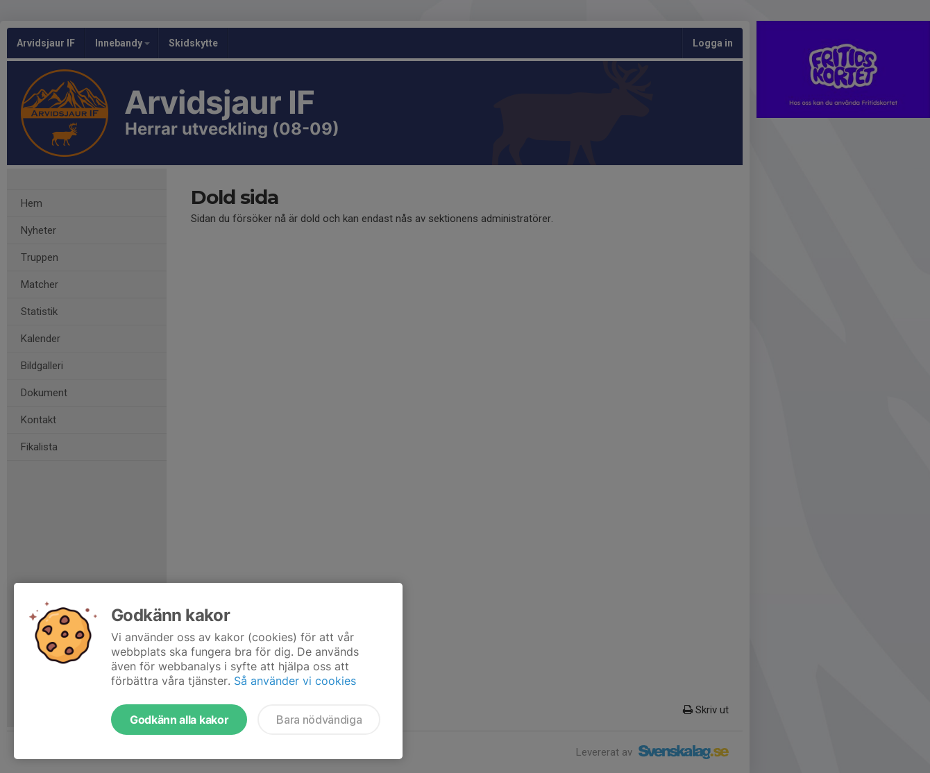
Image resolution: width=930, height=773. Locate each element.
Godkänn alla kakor (179, 720)
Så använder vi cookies (295, 681)
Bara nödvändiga (319, 720)
